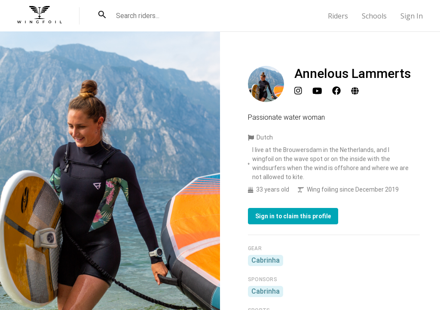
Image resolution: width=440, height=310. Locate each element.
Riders (338, 16)
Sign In (411, 16)
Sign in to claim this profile (293, 216)
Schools (374, 16)
